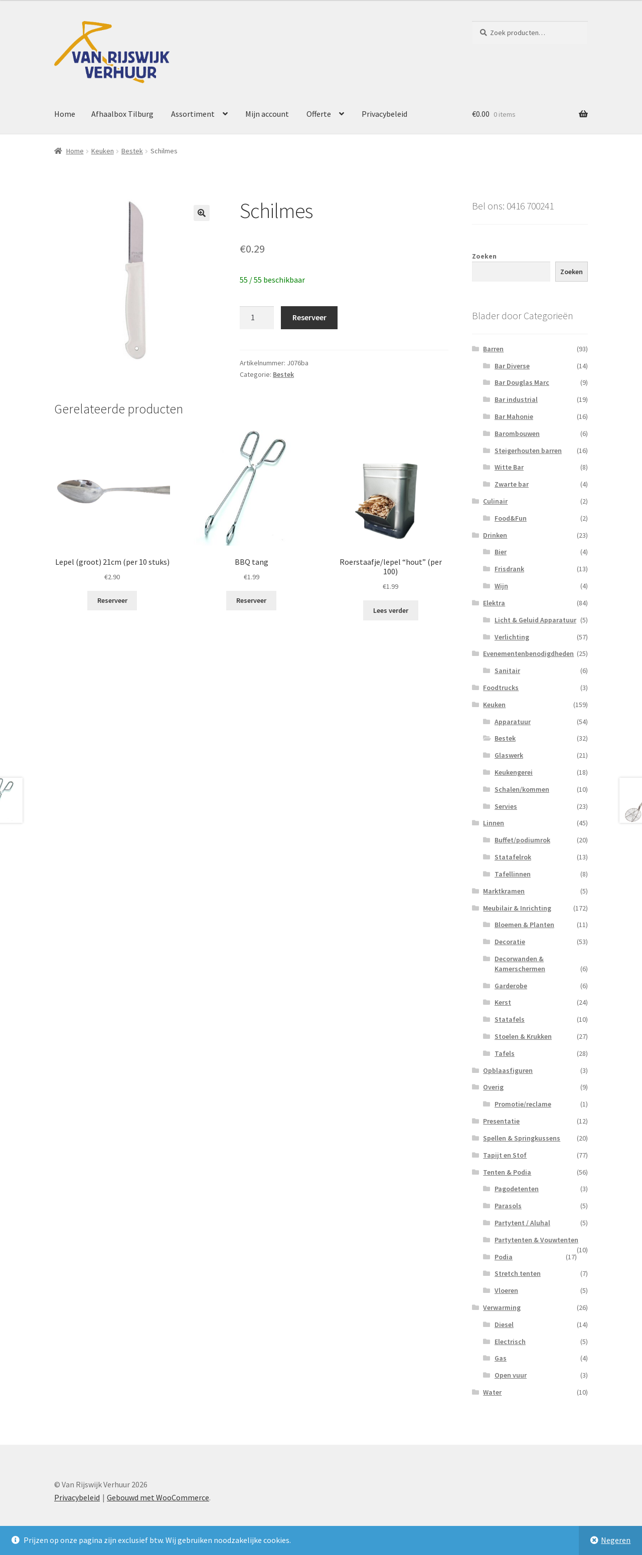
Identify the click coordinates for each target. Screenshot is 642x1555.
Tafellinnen (513, 873)
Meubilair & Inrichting (517, 908)
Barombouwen (517, 433)
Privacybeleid (384, 114)
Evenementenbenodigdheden (528, 653)
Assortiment (193, 114)
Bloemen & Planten (524, 924)
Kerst (503, 1002)
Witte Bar (509, 467)
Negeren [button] (615, 1540)
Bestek (132, 150)
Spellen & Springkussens (521, 1138)
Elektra (494, 602)
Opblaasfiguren (508, 1070)
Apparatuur (513, 721)
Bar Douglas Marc (522, 382)
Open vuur (511, 1375)
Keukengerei (514, 772)
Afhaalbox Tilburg (122, 114)
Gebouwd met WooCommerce (158, 1497)
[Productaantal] (257, 317)
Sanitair (507, 670)
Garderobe (511, 985)
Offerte (318, 114)
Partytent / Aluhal (522, 1222)
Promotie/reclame (523, 1103)
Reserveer (309, 317)
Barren (493, 348)
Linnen (493, 822)
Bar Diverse (512, 365)
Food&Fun (511, 518)
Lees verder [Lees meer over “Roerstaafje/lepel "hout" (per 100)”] (390, 610)
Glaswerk (509, 755)
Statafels (510, 1019)
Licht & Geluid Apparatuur (535, 619)
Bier (501, 551)
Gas (501, 1358)
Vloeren (506, 1290)
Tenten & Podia (507, 1172)
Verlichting (512, 636)
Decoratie (510, 941)
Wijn (501, 585)
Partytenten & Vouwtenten (536, 1239)
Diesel (504, 1324)
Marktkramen (504, 891)
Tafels (505, 1053)
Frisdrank (509, 568)
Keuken (102, 150)
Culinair (495, 501)
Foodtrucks (501, 687)
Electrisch (510, 1341)
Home (64, 114)
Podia (504, 1256)
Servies (506, 806)
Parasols (508, 1205)
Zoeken (484, 256)
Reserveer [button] (112, 600)
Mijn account (267, 114)
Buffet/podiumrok (522, 839)
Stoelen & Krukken (523, 1036)
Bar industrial (516, 399)
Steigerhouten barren (528, 450)
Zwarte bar (512, 484)
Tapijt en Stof (505, 1155)
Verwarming (502, 1307)
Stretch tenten (518, 1273)
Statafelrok (513, 856)
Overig (493, 1086)
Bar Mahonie (514, 416)
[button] (202, 213)
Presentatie (501, 1121)
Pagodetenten (517, 1188)
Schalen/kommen (522, 789)
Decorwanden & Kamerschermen (520, 963)
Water (492, 1392)
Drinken (495, 535)
